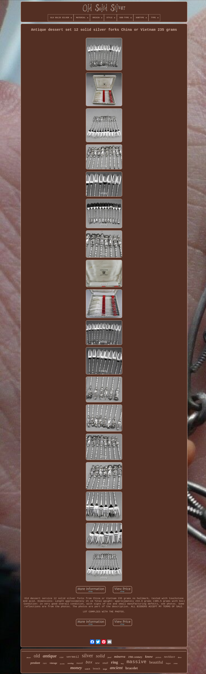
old (37, 655)
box (89, 662)
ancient (116, 667)
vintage (53, 663)
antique (50, 655)
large (105, 669)
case (62, 657)
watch (87, 669)
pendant (35, 662)
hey (122, 664)
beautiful (156, 662)
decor (29, 658)
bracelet (131, 668)
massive (136, 662)
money (76, 667)
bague (168, 663)
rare (45, 663)
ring (114, 662)
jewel (109, 657)
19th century (135, 656)
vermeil (72, 657)
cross (176, 663)
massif (79, 663)
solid (100, 655)
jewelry (62, 664)
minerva (119, 656)
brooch (96, 668)
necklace (169, 656)
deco (180, 657)
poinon (158, 657)
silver (87, 655)
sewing (71, 663)
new (97, 662)
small (105, 663)
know (149, 656)
